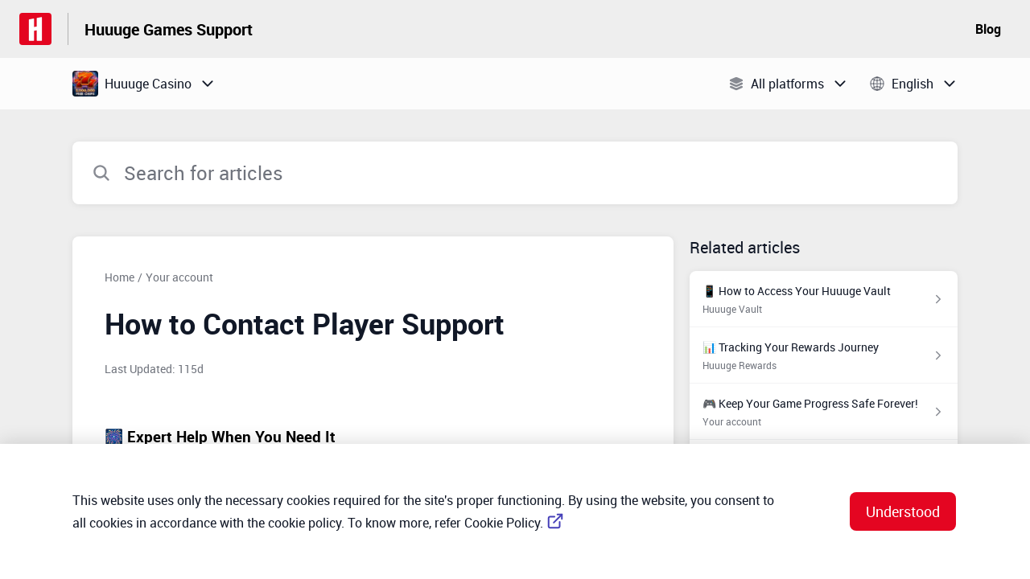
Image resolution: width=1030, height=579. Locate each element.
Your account (179, 277)
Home (119, 277)
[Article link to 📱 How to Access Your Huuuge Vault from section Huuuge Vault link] (824, 299)
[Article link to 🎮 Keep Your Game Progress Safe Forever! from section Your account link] (824, 412)
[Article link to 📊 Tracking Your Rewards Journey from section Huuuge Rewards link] (824, 355)
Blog (988, 29)
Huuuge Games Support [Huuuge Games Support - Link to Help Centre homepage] (168, 29)
